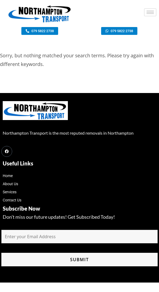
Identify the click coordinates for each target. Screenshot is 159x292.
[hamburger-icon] (150, 12)
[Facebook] (6, 151)
